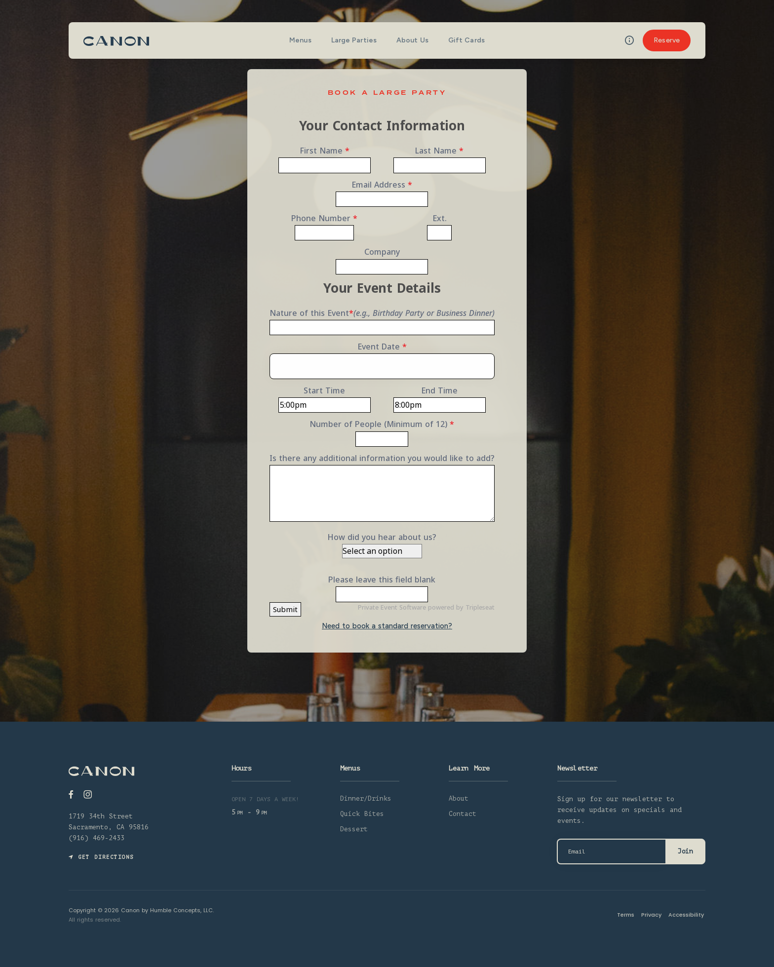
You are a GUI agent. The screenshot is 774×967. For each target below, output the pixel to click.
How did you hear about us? (381, 537)
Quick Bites (362, 813)
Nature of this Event (382, 313)
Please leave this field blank (381, 579)
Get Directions (101, 857)
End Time (439, 390)
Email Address (381, 184)
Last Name (439, 150)
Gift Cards (466, 40)
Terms (627, 915)
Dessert (354, 829)
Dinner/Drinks (365, 798)
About (458, 798)
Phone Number (324, 218)
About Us (412, 40)
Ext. (439, 218)
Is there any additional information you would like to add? (382, 458)
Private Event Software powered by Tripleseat (426, 607)
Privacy (653, 915)
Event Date (382, 346)
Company (382, 251)
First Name (324, 150)
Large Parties (354, 40)
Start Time (324, 390)
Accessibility (687, 915)
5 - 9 (249, 812)
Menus (300, 40)
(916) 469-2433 (96, 838)
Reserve (667, 40)
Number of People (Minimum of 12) (382, 424)
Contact (462, 813)
